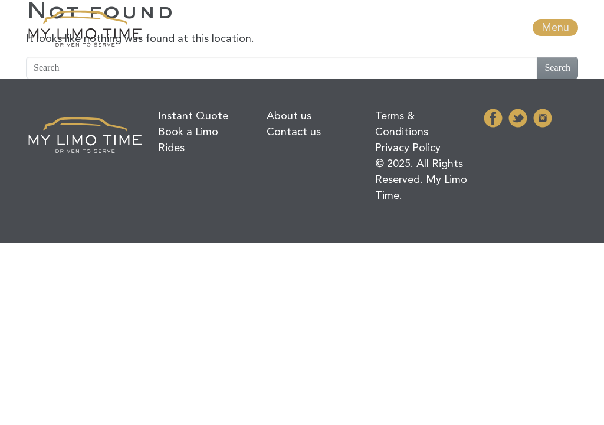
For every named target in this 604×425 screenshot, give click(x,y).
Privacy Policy (408, 148)
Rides (171, 148)
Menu (555, 27)
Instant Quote (193, 116)
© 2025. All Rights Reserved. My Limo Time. (421, 180)
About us (289, 116)
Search (557, 68)
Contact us (294, 132)
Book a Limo (188, 132)
